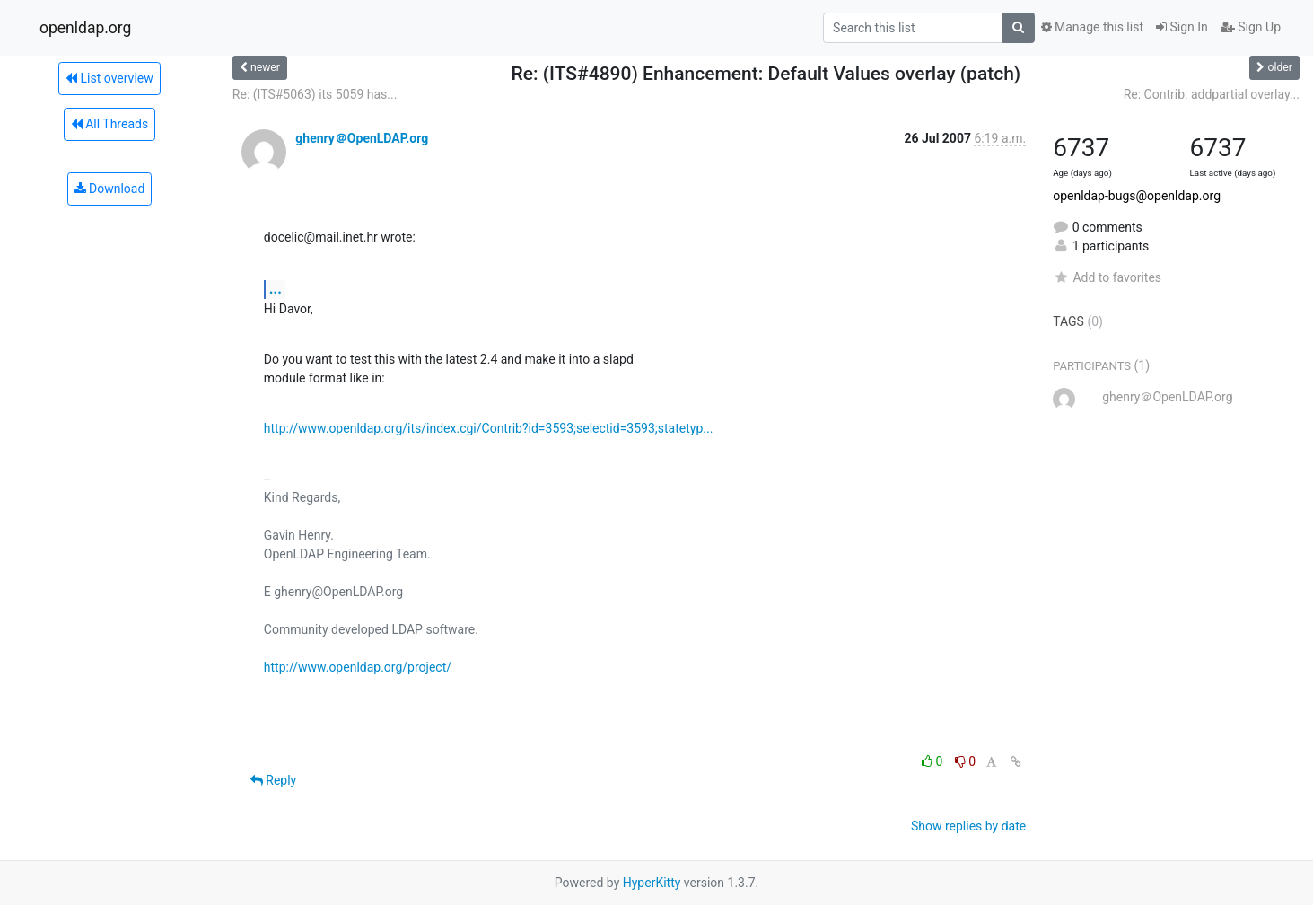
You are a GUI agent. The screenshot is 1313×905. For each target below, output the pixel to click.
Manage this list (1092, 27)
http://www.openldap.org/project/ (357, 667)
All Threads (109, 124)
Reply (273, 780)
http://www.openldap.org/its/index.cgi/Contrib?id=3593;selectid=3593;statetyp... (488, 428)
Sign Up (1251, 27)
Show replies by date (968, 826)
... (275, 288)
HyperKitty (652, 882)
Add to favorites (1107, 277)
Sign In (1182, 27)
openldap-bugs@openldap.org (1137, 196)
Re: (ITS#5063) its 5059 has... (315, 94)
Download (109, 188)
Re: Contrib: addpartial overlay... (1212, 94)
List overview (109, 78)
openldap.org (85, 28)
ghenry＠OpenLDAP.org (361, 138)
